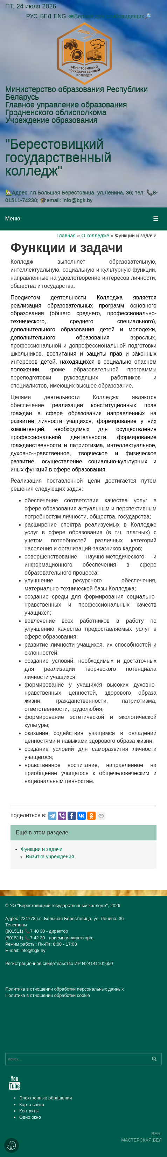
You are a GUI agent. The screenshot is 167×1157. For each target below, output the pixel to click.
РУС (31, 16)
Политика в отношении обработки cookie (47, 995)
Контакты (29, 1110)
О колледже (95, 235)
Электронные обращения (45, 1097)
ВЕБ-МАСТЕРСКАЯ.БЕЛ (141, 1137)
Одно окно (30, 1117)
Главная (66, 235)
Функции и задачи (41, 849)
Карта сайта (31, 1104)
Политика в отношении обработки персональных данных (64, 989)
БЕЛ (45, 16)
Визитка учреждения (50, 856)
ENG (60, 16)
